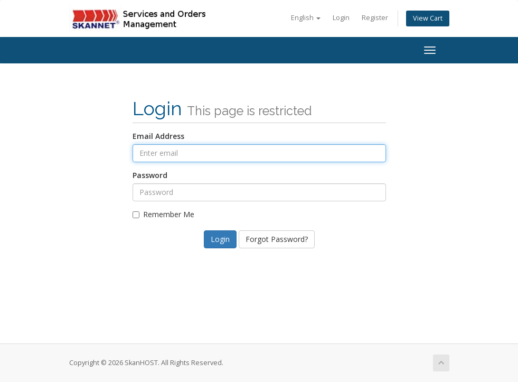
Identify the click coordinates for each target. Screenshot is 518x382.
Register (375, 17)
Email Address (158, 136)
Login (341, 17)
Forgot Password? (277, 239)
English (306, 17)
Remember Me (163, 214)
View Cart (427, 18)
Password (150, 175)
